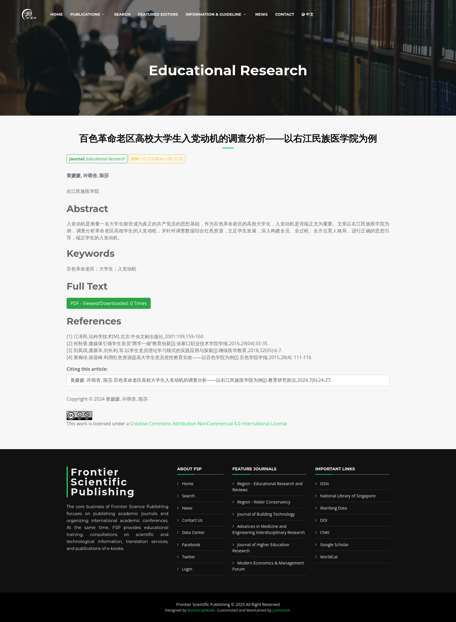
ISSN (324, 483)
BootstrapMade (201, 610)
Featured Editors (158, 14)
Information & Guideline (213, 14)
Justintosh (281, 610)
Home (56, 14)
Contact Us (192, 520)
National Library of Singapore (348, 496)
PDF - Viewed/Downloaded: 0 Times (108, 303)
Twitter (188, 557)
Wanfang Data (333, 508)
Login (187, 569)
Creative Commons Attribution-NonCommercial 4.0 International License (208, 423)
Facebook (191, 544)
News (261, 14)
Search (122, 14)
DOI (323, 520)
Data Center (193, 532)
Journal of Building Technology (266, 514)
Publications (85, 14)
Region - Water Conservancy (264, 502)
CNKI (324, 532)
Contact (284, 14)
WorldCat (329, 557)
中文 (308, 14)
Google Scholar (334, 544)
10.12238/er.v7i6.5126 (157, 159)
